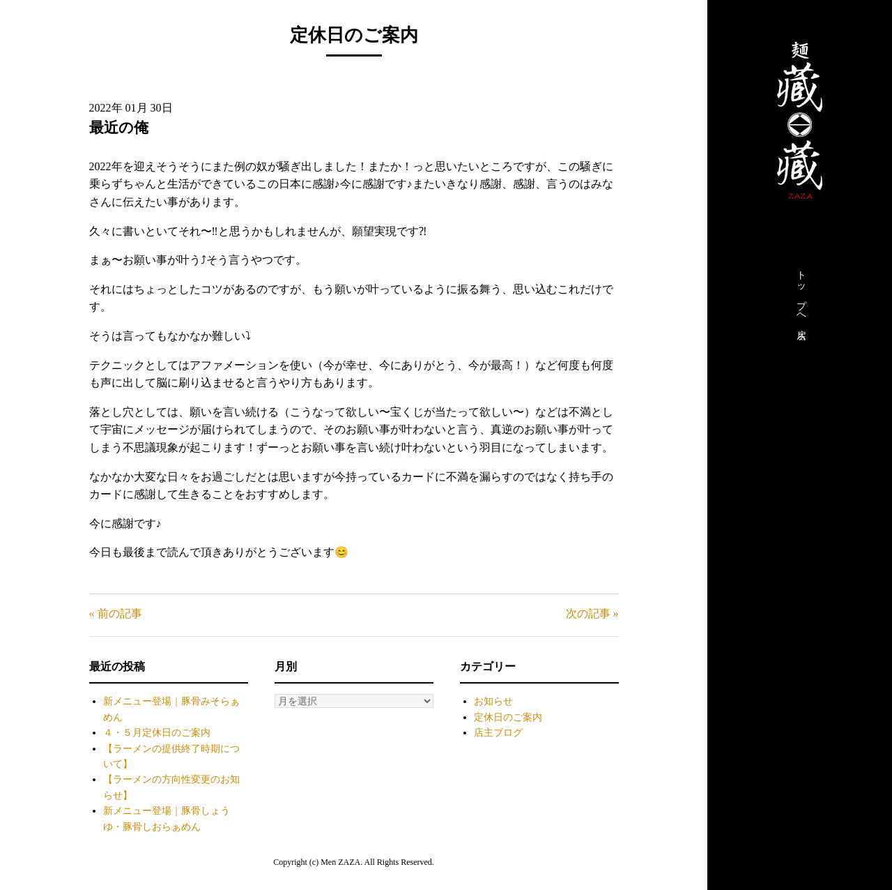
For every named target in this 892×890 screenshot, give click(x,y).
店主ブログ (498, 732)
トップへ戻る (801, 302)
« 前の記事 (115, 613)
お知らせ (493, 701)
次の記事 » (592, 613)
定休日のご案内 (508, 717)
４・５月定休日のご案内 (156, 732)
